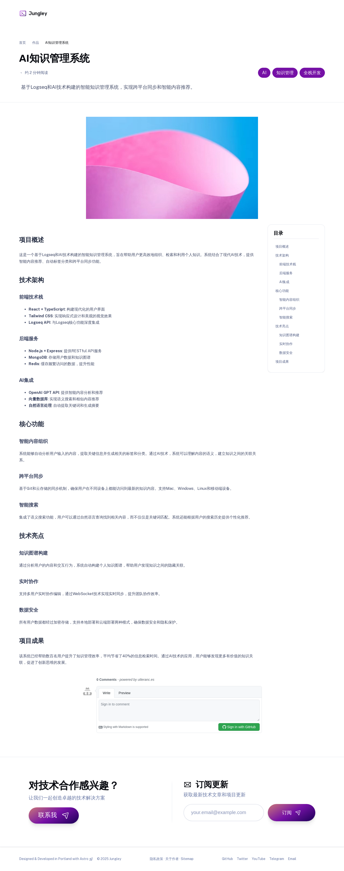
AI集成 (284, 282)
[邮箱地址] (223, 812)
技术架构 (282, 255)
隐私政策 (156, 859)
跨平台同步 (287, 308)
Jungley (33, 13)
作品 (35, 43)
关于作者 (172, 859)
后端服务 (286, 273)
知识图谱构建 (289, 335)
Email (292, 859)
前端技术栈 (287, 264)
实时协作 (286, 344)
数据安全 (286, 353)
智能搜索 (286, 317)
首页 (22, 43)
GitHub (227, 859)
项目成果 (282, 361)
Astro (84, 859)
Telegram (276, 859)
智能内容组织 (289, 300)
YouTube (258, 859)
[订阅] (291, 812)
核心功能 (282, 291)
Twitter (242, 859)
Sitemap (187, 859)
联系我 (53, 815)
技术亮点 (282, 326)
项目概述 (282, 246)
